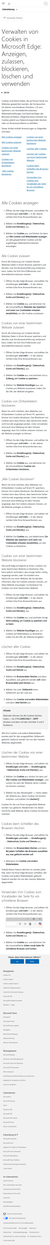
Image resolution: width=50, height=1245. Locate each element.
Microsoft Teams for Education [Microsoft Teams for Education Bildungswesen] (13, 1063)
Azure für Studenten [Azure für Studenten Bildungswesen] (9, 1084)
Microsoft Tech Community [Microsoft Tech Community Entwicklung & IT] (12, 1151)
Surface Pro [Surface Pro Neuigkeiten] (7, 975)
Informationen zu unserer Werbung (14, 1236)
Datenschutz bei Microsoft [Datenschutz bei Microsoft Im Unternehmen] (11, 1193)
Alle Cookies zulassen (11, 142)
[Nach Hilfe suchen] (9, 3)
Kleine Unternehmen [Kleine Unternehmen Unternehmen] (10, 1126)
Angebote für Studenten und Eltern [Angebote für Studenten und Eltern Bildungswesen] (14, 1080)
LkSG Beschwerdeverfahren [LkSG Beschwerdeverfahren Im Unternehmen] (12, 1206)
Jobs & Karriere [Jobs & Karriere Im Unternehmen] (8, 1181)
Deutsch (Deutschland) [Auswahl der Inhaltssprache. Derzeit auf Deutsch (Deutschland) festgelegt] (14, 1214)
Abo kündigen (23, 1228)
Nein (32, 961)
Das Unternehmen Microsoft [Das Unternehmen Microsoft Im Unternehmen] (12, 1185)
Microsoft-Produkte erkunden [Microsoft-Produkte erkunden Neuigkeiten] (12, 1001)
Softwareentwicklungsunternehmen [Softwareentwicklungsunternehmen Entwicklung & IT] (14, 1164)
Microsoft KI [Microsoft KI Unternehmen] (7, 1097)
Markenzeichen (34, 1232)
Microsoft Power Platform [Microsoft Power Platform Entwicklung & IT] (11, 1160)
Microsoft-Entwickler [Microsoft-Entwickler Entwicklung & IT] (10, 1139)
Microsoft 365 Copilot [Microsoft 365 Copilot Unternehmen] (10, 1118)
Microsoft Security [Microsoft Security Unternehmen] (9, 1101)
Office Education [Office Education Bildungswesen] (8, 1072)
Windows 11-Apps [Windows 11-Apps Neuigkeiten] (9, 1005)
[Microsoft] (25, 2)
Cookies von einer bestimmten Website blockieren (36, 140)
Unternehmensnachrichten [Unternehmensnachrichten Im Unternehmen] (11, 1189)
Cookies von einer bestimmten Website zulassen (11, 150)
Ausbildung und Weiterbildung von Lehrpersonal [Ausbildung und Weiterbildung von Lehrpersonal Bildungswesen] (18, 1076)
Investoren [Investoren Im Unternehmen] (6, 1198)
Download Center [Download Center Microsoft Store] (9, 1021)
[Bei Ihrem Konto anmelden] (46, 3)
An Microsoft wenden (10, 1228)
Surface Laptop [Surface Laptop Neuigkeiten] (8, 979)
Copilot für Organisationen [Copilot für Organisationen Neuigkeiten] (11, 988)
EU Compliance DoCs (34, 1236)
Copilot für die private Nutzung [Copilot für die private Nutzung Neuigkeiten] (13, 992)
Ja (17, 961)
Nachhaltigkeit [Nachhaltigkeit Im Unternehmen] (8, 1202)
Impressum (32, 1228)
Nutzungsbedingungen (20, 1232)
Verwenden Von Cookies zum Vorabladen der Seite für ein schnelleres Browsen (36, 183)
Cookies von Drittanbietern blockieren (8, 162)
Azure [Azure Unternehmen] (5, 1105)
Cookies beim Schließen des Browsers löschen (37, 168)
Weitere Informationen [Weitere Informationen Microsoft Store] (10, 1042)
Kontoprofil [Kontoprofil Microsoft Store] (6, 1017)
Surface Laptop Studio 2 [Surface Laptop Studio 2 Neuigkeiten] (11, 984)
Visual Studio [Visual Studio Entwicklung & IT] (7, 1168)
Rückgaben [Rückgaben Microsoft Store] (6, 1030)
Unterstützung (8, 9)
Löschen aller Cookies (37, 148)
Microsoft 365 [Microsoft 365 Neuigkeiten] (7, 996)
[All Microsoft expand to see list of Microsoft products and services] (3, 3)
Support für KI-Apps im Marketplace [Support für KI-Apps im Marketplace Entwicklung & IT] (14, 1147)
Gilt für (6, 92)
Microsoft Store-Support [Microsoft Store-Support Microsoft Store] (11, 1025)
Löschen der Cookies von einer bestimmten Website (37, 157)
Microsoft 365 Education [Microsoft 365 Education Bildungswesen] (11, 1067)
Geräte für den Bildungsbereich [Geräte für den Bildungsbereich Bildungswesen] (13, 1059)
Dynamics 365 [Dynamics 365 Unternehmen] (7, 1109)
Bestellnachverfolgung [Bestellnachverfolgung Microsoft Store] (10, 1034)
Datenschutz (7, 1232)
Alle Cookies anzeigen (12, 136)
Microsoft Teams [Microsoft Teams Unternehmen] (8, 1122)
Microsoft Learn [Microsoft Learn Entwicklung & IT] (8, 1143)
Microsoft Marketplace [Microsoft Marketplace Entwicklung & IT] (10, 1156)
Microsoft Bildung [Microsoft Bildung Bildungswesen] (9, 1055)
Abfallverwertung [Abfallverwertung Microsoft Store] (8, 1038)
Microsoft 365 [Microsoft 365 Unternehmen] (7, 1114)
